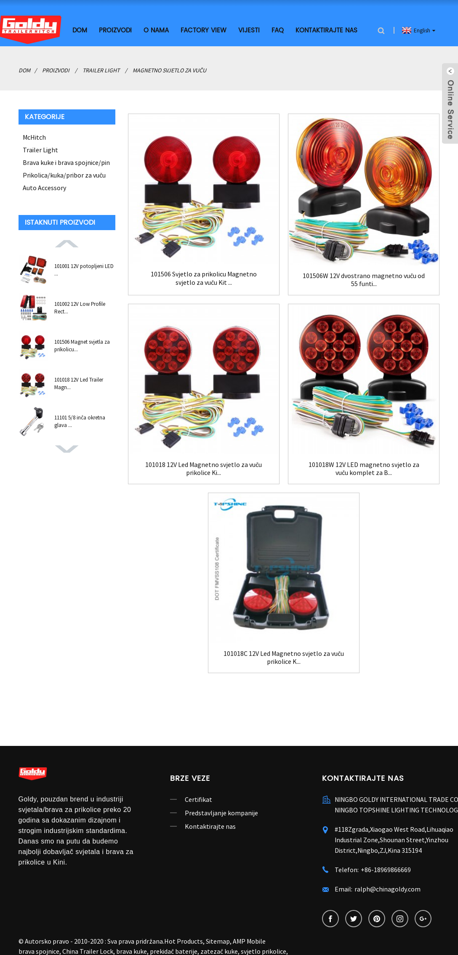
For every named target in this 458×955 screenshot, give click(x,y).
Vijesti (249, 30)
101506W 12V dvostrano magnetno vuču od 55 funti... (364, 280)
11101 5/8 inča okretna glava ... (79, 421)
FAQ (278, 30)
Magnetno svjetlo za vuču (169, 70)
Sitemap (218, 941)
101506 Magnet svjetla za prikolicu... (82, 345)
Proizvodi (115, 30)
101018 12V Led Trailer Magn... (78, 383)
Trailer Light (101, 70)
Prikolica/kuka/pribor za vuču (64, 175)
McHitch (34, 137)
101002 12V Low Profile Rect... (79, 307)
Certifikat (198, 799)
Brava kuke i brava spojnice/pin (66, 162)
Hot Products (183, 941)
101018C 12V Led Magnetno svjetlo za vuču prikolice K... (284, 658)
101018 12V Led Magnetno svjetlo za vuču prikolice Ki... (203, 469)
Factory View (203, 30)
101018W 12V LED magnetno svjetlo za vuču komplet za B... (364, 469)
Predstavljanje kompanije (221, 813)
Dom (79, 30)
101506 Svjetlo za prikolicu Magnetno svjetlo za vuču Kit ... (204, 278)
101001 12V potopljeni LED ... (84, 270)
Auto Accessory (44, 187)
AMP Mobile (249, 941)
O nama (156, 30)
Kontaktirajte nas (326, 30)
